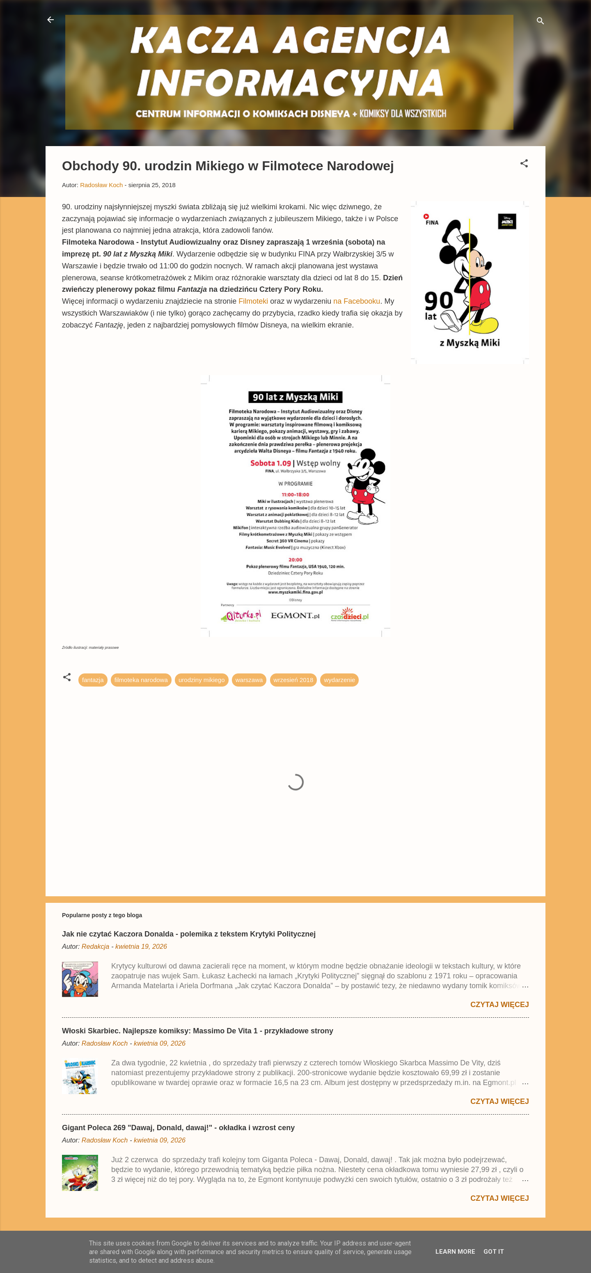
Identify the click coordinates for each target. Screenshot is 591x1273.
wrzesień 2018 (294, 679)
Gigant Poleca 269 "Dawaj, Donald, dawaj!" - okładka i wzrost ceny (178, 1128)
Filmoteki (253, 301)
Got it (493, 1251)
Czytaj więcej (499, 1005)
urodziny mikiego (202, 679)
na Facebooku (356, 301)
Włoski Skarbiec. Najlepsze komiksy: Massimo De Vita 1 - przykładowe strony (197, 1031)
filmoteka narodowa (141, 679)
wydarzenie (339, 679)
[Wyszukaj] (540, 22)
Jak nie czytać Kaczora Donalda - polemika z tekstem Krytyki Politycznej (189, 934)
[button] (524, 164)
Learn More (455, 1251)
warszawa (249, 679)
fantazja (93, 679)
